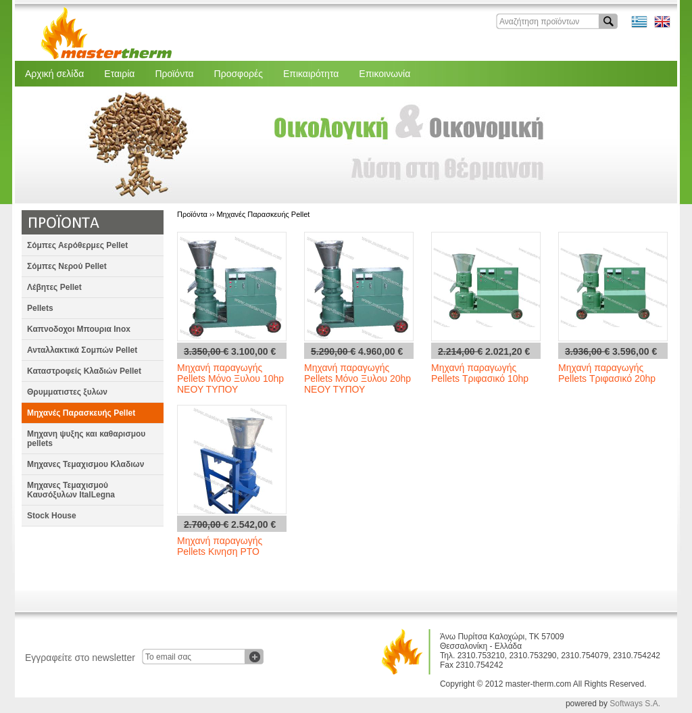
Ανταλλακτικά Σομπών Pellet (82, 350)
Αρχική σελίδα (54, 73)
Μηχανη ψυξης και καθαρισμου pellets (86, 438)
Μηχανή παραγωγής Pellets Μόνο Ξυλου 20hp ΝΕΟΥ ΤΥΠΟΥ (357, 378)
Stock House (51, 515)
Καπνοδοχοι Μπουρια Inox (78, 329)
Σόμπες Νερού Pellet (67, 266)
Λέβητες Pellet (54, 287)
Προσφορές (238, 73)
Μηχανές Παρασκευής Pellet (81, 413)
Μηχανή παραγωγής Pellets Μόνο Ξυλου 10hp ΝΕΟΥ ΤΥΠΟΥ (230, 378)
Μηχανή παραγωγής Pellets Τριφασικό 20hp (607, 373)
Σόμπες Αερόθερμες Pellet (77, 245)
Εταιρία (119, 73)
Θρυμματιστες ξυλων (67, 392)
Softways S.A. (635, 703)
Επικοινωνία (384, 73)
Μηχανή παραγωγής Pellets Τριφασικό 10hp (479, 373)
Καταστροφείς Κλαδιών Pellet (84, 371)
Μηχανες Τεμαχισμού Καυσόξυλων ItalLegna (71, 490)
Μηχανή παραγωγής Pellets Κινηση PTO (219, 546)
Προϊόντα (174, 73)
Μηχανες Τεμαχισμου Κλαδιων (85, 464)
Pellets (40, 308)
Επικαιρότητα (311, 73)
